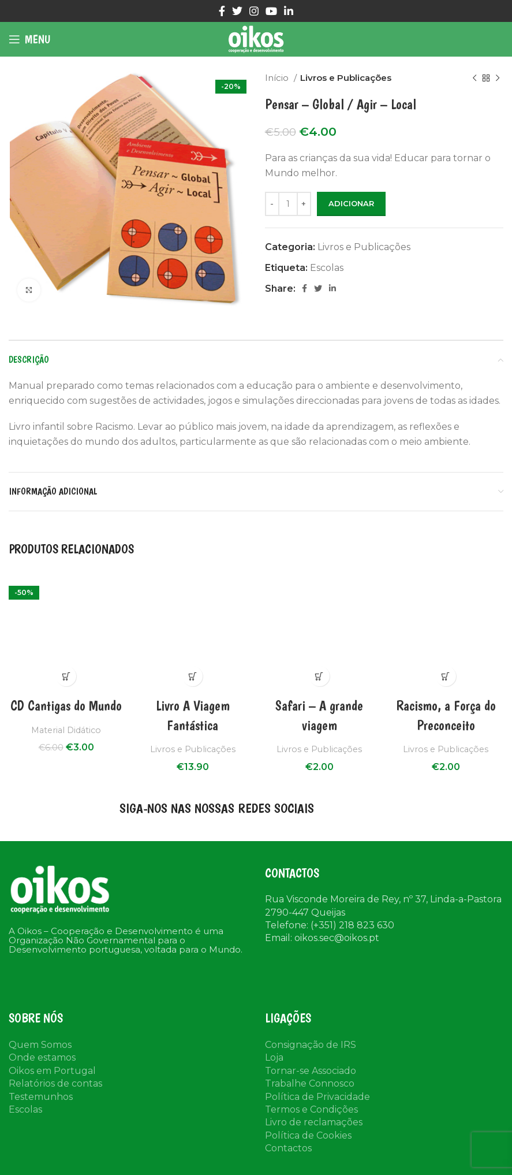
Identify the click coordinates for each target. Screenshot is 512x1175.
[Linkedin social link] (289, 11)
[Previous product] (474, 78)
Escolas (326, 267)
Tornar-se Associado (310, 1070)
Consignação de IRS (310, 1044)
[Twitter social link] (237, 11)
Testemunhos (41, 1096)
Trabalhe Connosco (309, 1083)
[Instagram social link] (254, 11)
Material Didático (66, 729)
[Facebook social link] (222, 11)
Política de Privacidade (317, 1096)
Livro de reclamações (313, 1122)
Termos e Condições (311, 1109)
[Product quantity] (288, 204)
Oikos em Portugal (52, 1070)
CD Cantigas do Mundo (66, 705)
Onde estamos (42, 1057)
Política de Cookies (308, 1135)
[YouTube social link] (271, 11)
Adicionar (351, 203)
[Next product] (497, 78)
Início (278, 77)
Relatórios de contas (55, 1083)
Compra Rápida (66, 676)
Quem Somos (40, 1044)
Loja (274, 1057)
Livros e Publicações (345, 77)
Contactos (288, 1148)
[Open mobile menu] (29, 39)
